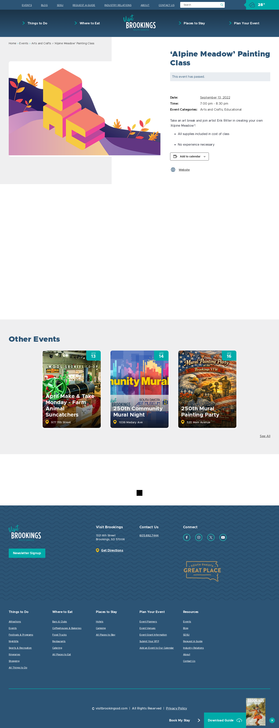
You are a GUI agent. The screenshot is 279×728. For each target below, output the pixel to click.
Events (27, 5)
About (145, 5)
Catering (57, 648)
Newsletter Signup (27, 553)
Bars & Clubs (59, 621)
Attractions (15, 621)
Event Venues (148, 628)
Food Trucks (59, 635)
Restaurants (58, 641)
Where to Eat (89, 23)
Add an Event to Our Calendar (157, 648)
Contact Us (166, 5)
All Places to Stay (105, 635)
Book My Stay (179, 720)
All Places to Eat (61, 654)
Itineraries (14, 654)
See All (265, 436)
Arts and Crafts (41, 43)
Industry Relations (117, 5)
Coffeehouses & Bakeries (66, 628)
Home (12, 43)
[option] (84, 109)
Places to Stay (194, 23)
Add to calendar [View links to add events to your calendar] (190, 156)
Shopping (14, 661)
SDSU (60, 5)
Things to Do (37, 23)
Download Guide (221, 720)
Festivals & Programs (21, 635)
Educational (232, 109)
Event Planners (148, 621)
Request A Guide (84, 5)
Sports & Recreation (20, 648)
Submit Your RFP (149, 641)
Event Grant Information (153, 635)
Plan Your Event (246, 23)
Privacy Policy (176, 708)
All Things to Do (18, 668)
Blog (44, 5)
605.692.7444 (149, 535)
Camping (101, 628)
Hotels (99, 621)
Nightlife (14, 641)
